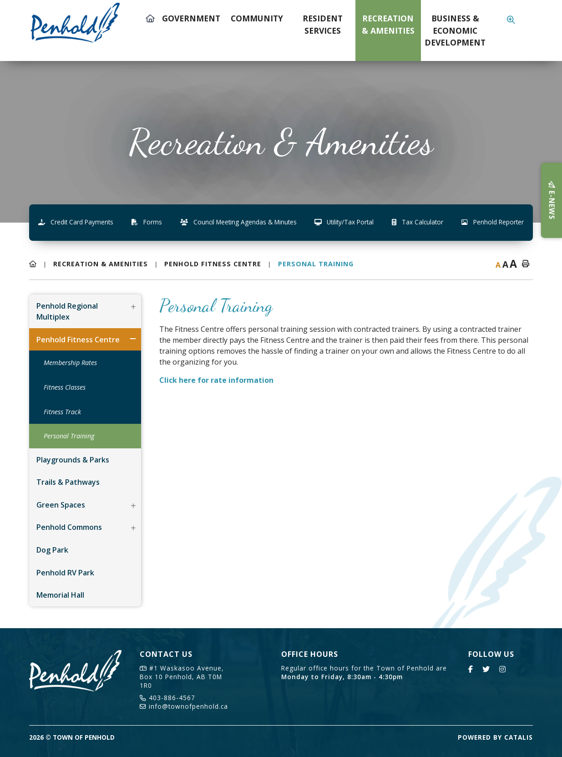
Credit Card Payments (75, 222)
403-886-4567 (167, 697)
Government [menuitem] (191, 18)
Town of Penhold (82, 22)
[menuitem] (150, 30)
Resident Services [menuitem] (323, 24)
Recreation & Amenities (100, 263)
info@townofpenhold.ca (184, 706)
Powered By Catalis (495, 737)
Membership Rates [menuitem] (70, 362)
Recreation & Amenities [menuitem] (388, 24)
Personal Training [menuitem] (69, 436)
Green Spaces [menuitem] (60, 505)
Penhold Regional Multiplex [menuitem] (67, 311)
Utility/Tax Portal (344, 222)
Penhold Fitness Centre (212, 263)
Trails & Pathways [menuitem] (68, 482)
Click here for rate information (216, 380)
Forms (147, 222)
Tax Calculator (417, 222)
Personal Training (316, 263)
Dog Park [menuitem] (52, 550)
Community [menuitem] (257, 18)
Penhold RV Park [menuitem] (65, 573)
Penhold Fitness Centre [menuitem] (78, 340)
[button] (133, 307)
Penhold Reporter (492, 222)
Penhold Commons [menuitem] (69, 527)
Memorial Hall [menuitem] (60, 595)
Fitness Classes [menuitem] (65, 387)
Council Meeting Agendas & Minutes (238, 222)
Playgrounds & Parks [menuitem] (72, 460)
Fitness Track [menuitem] (62, 411)
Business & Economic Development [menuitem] (455, 30)
